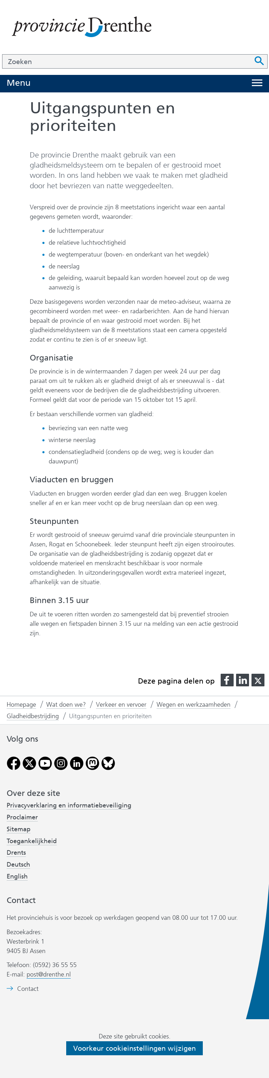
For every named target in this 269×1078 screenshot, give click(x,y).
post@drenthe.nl (49, 974)
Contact (28, 989)
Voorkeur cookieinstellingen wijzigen (134, 1048)
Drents (16, 852)
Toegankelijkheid (32, 841)
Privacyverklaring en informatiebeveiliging (69, 805)
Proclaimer (22, 817)
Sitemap (18, 829)
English (17, 876)
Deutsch (18, 864)
